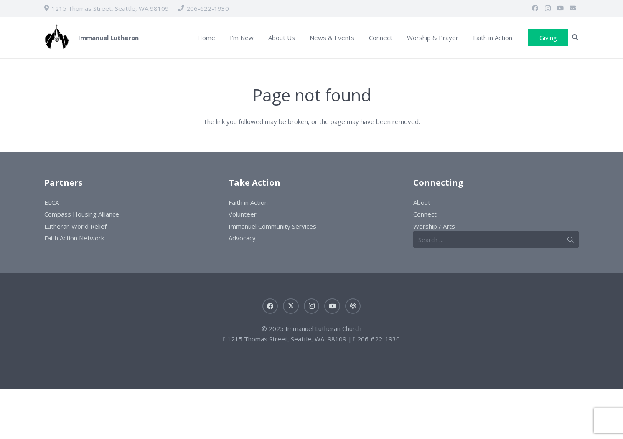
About (421, 202)
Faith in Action (248, 202)
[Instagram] (548, 8)
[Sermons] (353, 306)
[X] (291, 306)
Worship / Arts (434, 226)
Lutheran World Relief (75, 226)
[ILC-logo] (57, 37)
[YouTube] (560, 8)
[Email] (573, 8)
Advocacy (242, 238)
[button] (575, 37)
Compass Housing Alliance (81, 214)
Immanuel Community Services (272, 226)
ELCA (51, 202)
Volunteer (243, 214)
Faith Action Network (74, 238)
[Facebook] (535, 8)
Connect (425, 214)
